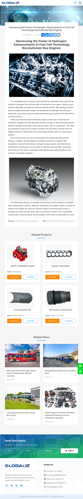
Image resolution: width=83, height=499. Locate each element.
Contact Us (48, 465)
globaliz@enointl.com (59, 475)
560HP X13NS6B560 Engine (22, 266)
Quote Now (14, 277)
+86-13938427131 (57, 479)
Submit (69, 451)
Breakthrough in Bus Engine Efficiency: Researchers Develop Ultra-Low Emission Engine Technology (24, 221)
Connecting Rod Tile (22, 310)
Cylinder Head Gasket (60, 266)
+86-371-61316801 (55, 471)
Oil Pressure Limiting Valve (60, 310)
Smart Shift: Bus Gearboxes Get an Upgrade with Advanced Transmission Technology (59, 221)
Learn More (30, 277)
